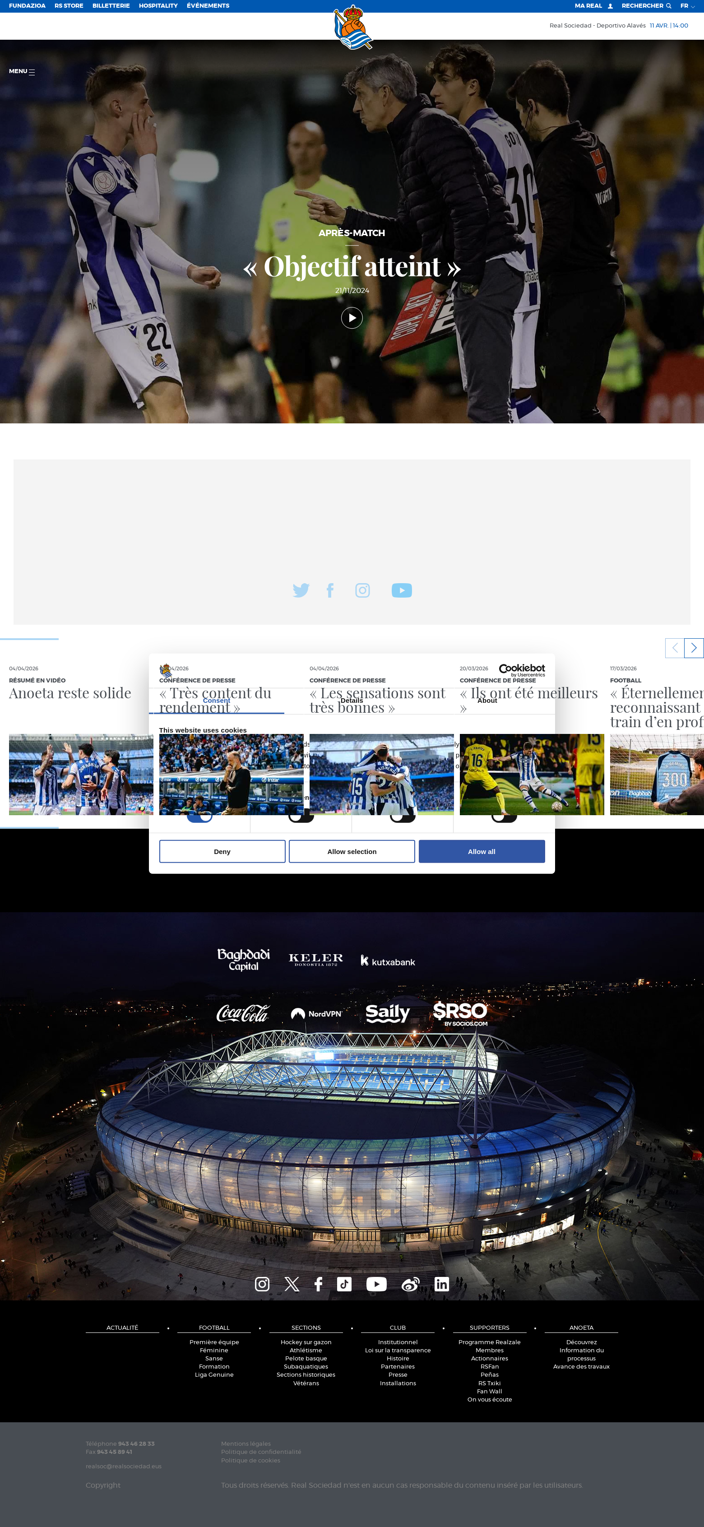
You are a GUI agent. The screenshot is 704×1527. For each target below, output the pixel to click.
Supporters (489, 1328)
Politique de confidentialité (261, 1452)
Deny (222, 851)
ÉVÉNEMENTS (208, 6)
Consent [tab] (217, 700)
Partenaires (398, 1367)
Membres (490, 1351)
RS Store (69, 6)
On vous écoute (490, 1400)
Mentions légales (246, 1444)
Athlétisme (306, 1351)
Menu (22, 72)
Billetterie (111, 6)
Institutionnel (398, 1343)
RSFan (490, 1367)
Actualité (122, 1328)
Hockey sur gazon (306, 1343)
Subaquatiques (306, 1367)
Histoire (398, 1359)
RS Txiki (489, 1384)
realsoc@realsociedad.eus (124, 1467)
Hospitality (158, 6)
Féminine (214, 1351)
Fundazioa (27, 6)
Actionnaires (489, 1359)
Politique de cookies (250, 1461)
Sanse (214, 1359)
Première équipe (214, 1343)
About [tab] (487, 700)
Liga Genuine (214, 1375)
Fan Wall (489, 1392)
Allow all (482, 851)
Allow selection (351, 851)
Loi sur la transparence (398, 1351)
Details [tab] (352, 700)
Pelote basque (306, 1359)
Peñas (490, 1375)
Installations (398, 1384)
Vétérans (306, 1384)
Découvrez (581, 1343)
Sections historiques (306, 1375)
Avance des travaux (581, 1367)
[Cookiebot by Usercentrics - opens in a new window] (505, 671)
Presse (398, 1375)
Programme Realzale (490, 1343)
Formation (214, 1367)
